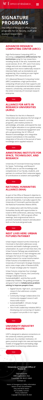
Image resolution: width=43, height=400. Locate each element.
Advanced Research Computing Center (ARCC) (23, 47)
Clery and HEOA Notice (22, 388)
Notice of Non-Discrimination (22, 386)
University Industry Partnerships (20, 327)
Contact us (21, 381)
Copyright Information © (21, 395)
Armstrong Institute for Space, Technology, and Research (23, 155)
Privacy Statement (21, 393)
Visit (13, 99)
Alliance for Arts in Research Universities (21, 107)
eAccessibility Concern (21, 391)
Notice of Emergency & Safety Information (21, 384)
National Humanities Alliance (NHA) (21, 188)
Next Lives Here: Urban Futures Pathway (21, 235)
